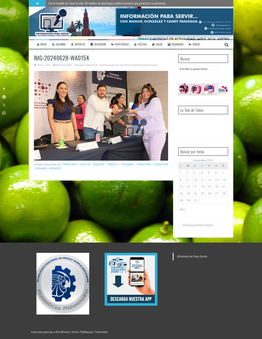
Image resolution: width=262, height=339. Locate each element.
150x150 (84, 164)
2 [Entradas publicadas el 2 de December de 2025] (187, 172)
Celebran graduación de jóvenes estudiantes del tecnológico (128, 65)
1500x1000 (69, 164)
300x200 (98, 164)
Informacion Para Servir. (197, 225)
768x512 (112, 164)
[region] (62, 284)
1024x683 (127, 164)
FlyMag (84, 332)
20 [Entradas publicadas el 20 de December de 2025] (217, 186)
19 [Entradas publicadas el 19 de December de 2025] (209, 186)
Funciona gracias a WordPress (50, 332)
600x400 (41, 168)
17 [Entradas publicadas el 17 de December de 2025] (195, 186)
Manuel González (63, 65)
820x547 (55, 168)
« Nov (181, 209)
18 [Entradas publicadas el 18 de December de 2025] (202, 186)
